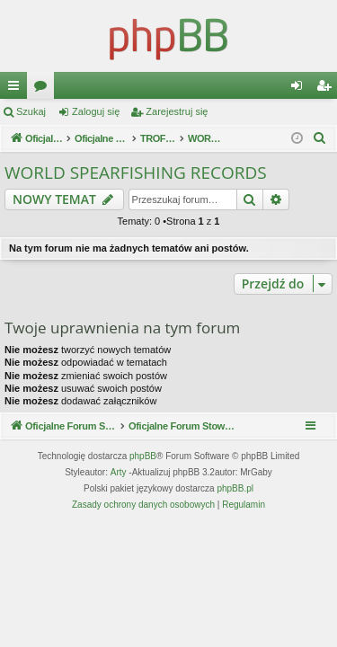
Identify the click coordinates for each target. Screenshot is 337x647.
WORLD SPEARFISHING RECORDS (135, 172)
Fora (44, 89)
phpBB (142, 456)
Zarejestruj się (177, 111)
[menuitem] (320, 138)
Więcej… (17, 89)
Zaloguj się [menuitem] (300, 89)
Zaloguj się (96, 111)
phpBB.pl (235, 488)
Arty (119, 472)
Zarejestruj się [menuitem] (327, 89)
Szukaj (31, 111)
